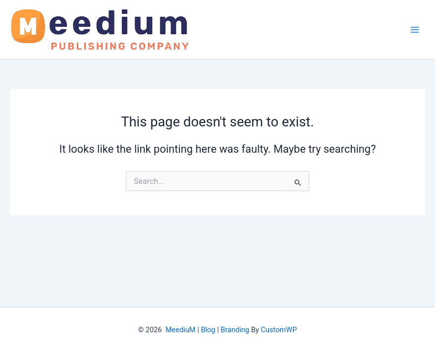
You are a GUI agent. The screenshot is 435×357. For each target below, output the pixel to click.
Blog (208, 329)
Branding (234, 329)
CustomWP (279, 329)
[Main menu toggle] (414, 29)
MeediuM (180, 329)
